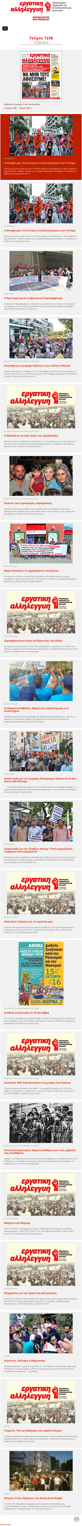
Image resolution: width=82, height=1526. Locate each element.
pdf (22, 104)
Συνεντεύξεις (9, 774)
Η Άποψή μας (9, 158)
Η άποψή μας (9, 226)
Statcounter (5, 1524)
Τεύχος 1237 (25, 108)
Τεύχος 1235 (10, 108)
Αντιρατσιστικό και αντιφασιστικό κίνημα (21, 361)
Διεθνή (7, 1356)
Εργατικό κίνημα (10, 566)
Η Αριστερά (8, 294)
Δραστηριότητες (11, 1219)
